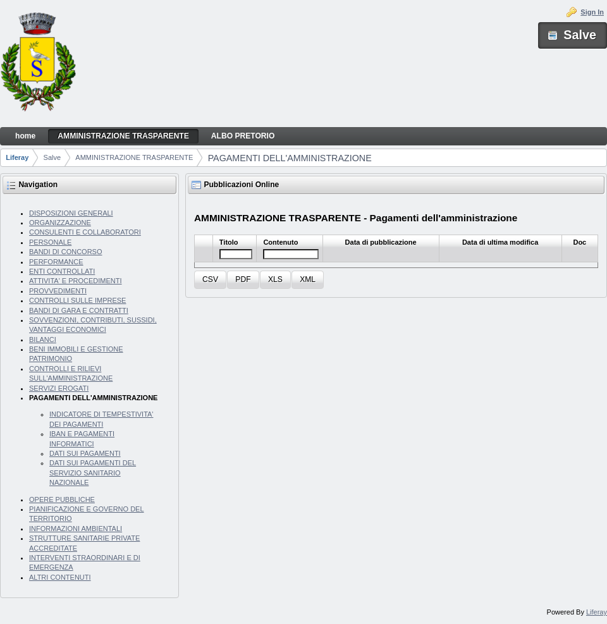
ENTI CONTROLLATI (62, 271)
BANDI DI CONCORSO (65, 251)
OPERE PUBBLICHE (62, 499)
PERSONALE (50, 242)
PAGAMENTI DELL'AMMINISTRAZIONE (290, 158)
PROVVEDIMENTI (58, 291)
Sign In (592, 12)
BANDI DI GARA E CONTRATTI (78, 310)
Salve (52, 157)
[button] (210, 280)
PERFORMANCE (56, 262)
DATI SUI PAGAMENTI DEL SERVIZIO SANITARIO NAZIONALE (92, 472)
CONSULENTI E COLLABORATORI (85, 232)
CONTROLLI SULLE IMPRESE (77, 300)
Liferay (17, 157)
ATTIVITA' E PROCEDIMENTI (75, 280)
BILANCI (42, 339)
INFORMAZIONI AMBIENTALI (75, 528)
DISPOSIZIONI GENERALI (71, 213)
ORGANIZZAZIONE (60, 222)
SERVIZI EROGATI (59, 388)
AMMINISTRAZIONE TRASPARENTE (134, 157)
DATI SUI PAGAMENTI (85, 453)
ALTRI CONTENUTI (60, 577)
